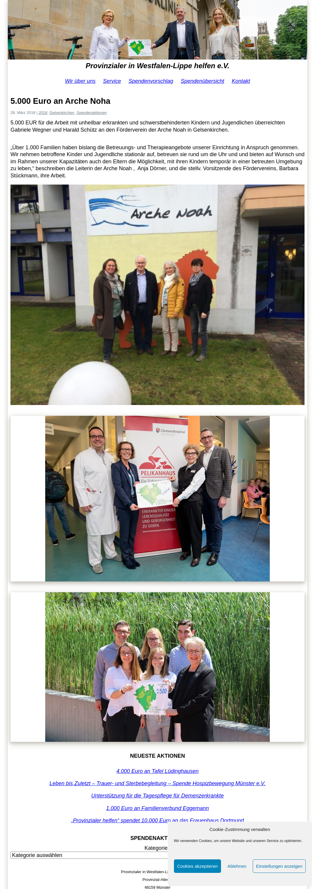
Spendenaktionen (91, 112)
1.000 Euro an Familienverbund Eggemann (157, 808)
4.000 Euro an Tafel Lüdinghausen (157, 771)
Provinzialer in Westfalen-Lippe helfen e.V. (157, 66)
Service (112, 81)
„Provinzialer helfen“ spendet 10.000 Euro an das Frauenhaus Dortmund (157, 820)
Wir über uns (80, 81)
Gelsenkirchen (61, 112)
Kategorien (157, 848)
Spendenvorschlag (150, 81)
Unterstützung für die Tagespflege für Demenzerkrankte (157, 796)
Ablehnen (236, 866)
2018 (43, 112)
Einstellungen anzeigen (279, 866)
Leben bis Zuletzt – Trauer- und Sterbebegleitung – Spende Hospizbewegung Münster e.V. (157, 783)
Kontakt (241, 81)
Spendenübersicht (202, 81)
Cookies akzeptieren (197, 866)
